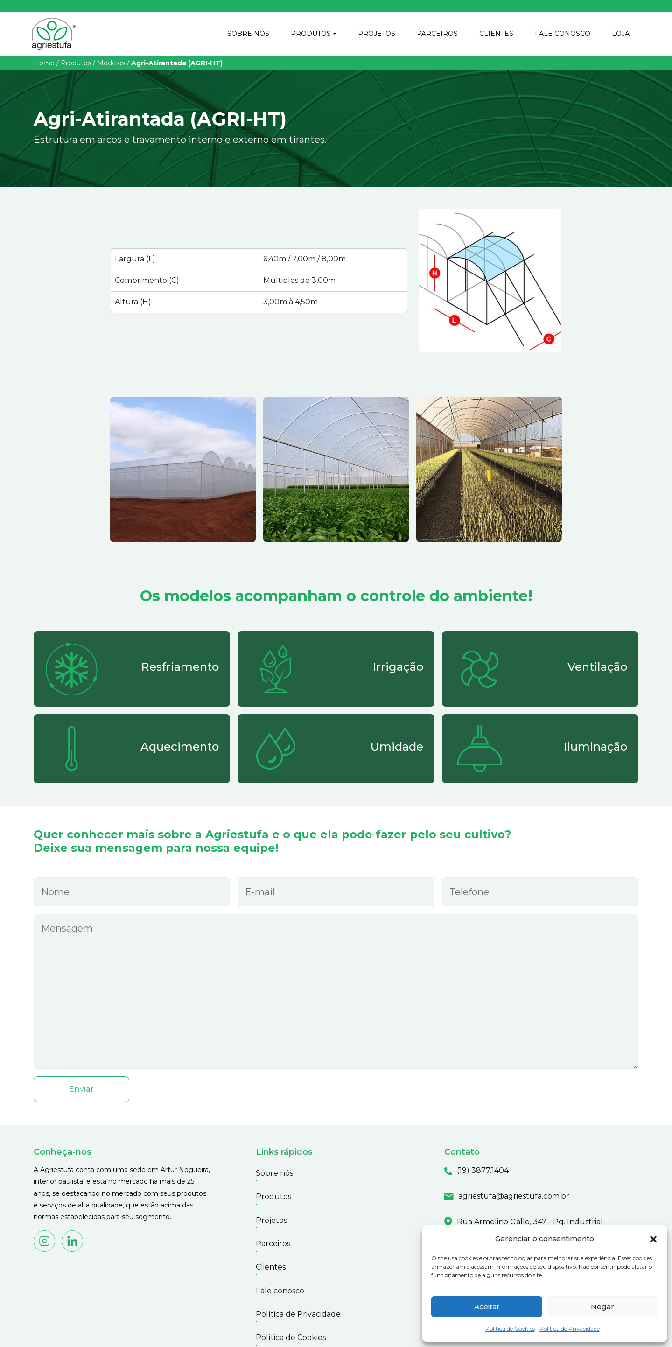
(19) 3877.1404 (483, 1172)
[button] (653, 1238)
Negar (602, 1306)
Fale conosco (280, 1263)
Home (44, 65)
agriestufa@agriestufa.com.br (513, 1197)
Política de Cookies (510, 1328)
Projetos (271, 1208)
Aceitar (487, 1306)
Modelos (111, 65)
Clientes (271, 1245)
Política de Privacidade (569, 1328)
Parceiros (273, 1226)
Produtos (76, 65)
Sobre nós (274, 1172)
